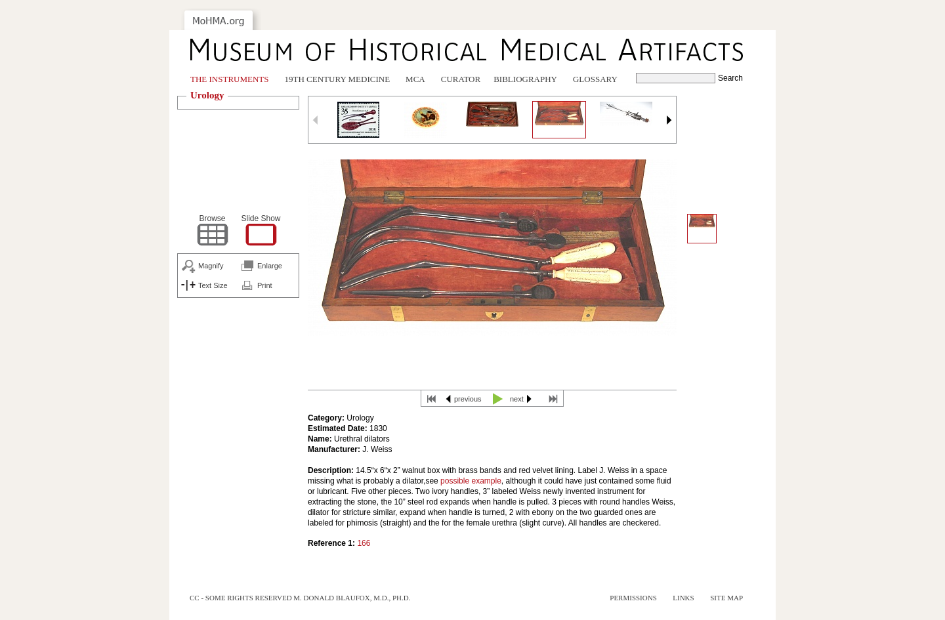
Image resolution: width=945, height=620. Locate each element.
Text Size (213, 285)
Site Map (726, 598)
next (517, 399)
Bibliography (525, 79)
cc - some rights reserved (241, 598)
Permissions (633, 598)
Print (264, 285)
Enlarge (269, 266)
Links (683, 598)
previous (468, 399)
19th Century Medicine (337, 79)
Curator (460, 79)
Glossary (595, 79)
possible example (470, 481)
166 (363, 543)
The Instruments (229, 79)
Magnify (211, 266)
